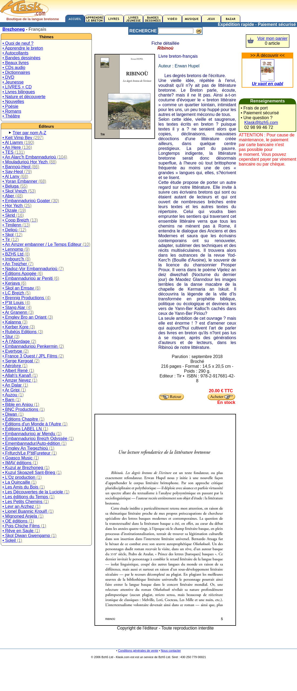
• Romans (11, 111)
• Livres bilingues (18, 92)
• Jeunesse (13, 82)
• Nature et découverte (23, 96)
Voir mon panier (272, 38)
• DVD (8, 77)
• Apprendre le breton (22, 48)
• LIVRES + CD (17, 87)
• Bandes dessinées (21, 58)
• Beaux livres (15, 62)
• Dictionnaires (16, 72)
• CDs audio (13, 67)
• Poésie (10, 106)
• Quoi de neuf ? (17, 43)
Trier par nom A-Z (29, 132)
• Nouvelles (13, 101)
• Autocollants (15, 53)
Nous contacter (171, 650)
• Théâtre (11, 116)
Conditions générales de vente (138, 650)
